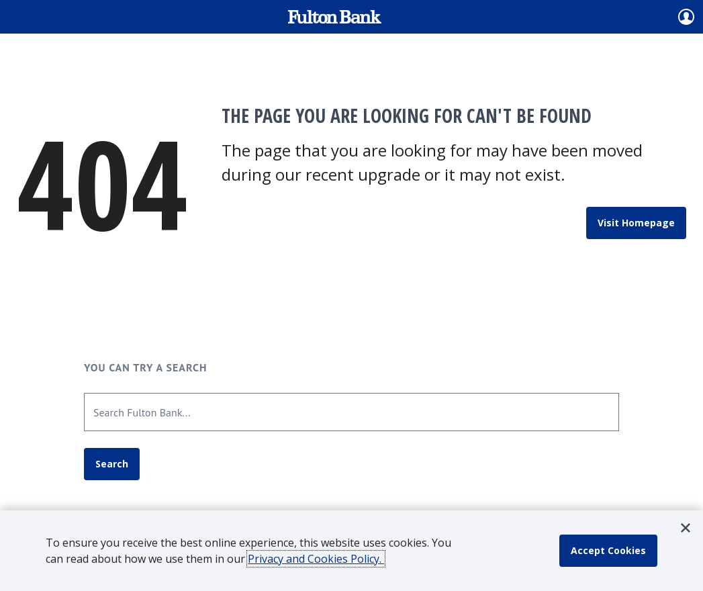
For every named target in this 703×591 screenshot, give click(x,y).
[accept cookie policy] (608, 551)
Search (111, 463)
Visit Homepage (636, 222)
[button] (685, 528)
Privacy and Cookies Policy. (316, 558)
